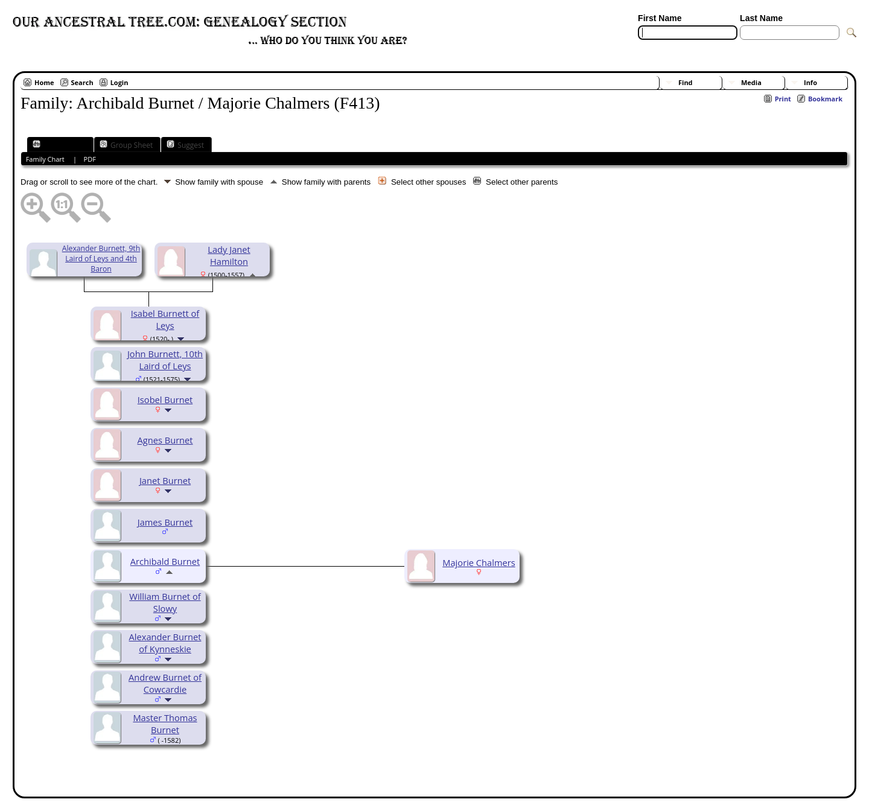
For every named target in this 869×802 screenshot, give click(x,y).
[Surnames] (761, 47)
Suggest (185, 144)
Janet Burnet (165, 480)
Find (685, 82)
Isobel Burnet (165, 399)
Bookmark (825, 98)
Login (119, 82)
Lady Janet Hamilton (229, 255)
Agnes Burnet (165, 440)
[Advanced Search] (673, 47)
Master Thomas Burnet (165, 723)
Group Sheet (126, 144)
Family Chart (59, 144)
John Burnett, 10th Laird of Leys (165, 360)
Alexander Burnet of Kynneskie (165, 643)
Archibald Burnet (165, 561)
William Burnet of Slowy (164, 602)
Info (810, 82)
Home (44, 82)
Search (82, 82)
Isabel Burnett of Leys (165, 319)
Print (783, 98)
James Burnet (165, 522)
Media (751, 82)
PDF (90, 159)
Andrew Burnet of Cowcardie (165, 683)
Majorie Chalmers (478, 562)
